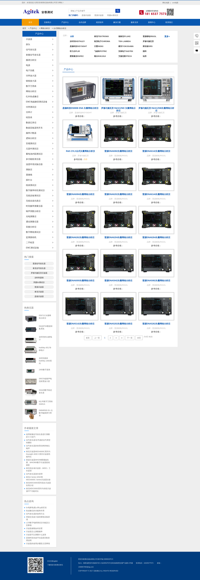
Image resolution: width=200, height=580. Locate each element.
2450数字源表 (44, 370)
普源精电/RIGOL (149, 36)
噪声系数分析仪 (33, 211)
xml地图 (175, 3)
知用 (144, 56)
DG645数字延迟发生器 (45, 391)
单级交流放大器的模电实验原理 (38, 518)
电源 (28, 65)
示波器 (29, 39)
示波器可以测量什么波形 (36, 535)
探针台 (29, 180)
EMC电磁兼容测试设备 (36, 102)
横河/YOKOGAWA (126, 46)
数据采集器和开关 (34, 128)
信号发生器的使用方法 (35, 514)
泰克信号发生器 (39, 268)
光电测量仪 (31, 216)
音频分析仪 (31, 227)
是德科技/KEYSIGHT (78, 46)
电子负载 (30, 70)
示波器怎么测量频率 (34, 531)
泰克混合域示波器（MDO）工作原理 (38, 469)
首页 (30, 22)
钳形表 (29, 117)
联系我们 (169, 22)
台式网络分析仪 (59, 28)
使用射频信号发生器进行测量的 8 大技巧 (38, 435)
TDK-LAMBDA (124, 41)
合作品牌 (82, 22)
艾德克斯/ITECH (125, 56)
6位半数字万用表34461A (46, 402)
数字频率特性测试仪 (35, 190)
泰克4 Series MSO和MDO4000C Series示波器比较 (38, 478)
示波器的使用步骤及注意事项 (38, 543)
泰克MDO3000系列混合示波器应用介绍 (38, 484)
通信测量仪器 (32, 222)
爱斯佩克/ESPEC (77, 56)
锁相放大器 (31, 81)
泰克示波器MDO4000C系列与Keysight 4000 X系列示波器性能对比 (38, 454)
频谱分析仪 (31, 60)
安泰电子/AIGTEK (125, 51)
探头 (28, 44)
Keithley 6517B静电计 (45, 349)
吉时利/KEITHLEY (77, 41)
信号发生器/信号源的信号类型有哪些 (38, 441)
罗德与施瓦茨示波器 (39, 273)
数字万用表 (31, 86)
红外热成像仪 (32, 96)
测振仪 (29, 169)
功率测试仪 (31, 107)
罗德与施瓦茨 (148, 41)
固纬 (144, 51)
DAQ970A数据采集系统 (46, 327)
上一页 (97, 338)
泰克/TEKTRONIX (101, 36)
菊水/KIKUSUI (100, 56)
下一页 (129, 338)
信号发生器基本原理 (34, 474)
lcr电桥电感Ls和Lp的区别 (36, 507)
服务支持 (134, 22)
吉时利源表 (39, 278)
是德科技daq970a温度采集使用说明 (38, 539)
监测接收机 (31, 237)
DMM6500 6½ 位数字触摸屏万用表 (46, 413)
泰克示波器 (39, 292)
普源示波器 (99, 15)
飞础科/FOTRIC (100, 51)
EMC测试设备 (32, 248)
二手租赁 (30, 242)
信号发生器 (31, 49)
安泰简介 (47, 22)
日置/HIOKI (98, 46)
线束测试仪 (31, 185)
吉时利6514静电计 (45, 338)
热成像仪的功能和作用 (35, 511)
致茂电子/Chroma (102, 41)
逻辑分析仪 (31, 138)
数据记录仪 (31, 122)
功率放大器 (31, 76)
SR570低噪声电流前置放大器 (45, 380)
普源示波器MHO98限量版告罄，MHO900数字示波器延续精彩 (38, 462)
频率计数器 (31, 133)
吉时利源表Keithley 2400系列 (45, 360)
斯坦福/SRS (148, 46)
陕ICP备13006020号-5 (105, 559)
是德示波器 (86, 15)
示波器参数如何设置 (34, 528)
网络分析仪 (45, 28)
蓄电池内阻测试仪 (34, 154)
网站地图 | (166, 3)
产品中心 (65, 22)
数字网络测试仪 (33, 232)
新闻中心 (151, 22)
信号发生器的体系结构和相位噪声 (38, 447)
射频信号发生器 (33, 55)
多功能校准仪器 (33, 159)
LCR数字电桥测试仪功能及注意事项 (38, 524)
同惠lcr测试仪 (112, 15)
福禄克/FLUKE (124, 36)
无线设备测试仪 (33, 195)
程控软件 (99, 22)
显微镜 (29, 175)
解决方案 (117, 22)
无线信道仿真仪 (33, 201)
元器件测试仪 (32, 149)
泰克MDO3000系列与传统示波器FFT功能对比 (38, 489)
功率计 (29, 112)
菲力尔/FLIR (75, 51)
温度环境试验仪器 (34, 164)
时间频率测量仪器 (34, 206)
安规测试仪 (31, 143)
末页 (139, 338)
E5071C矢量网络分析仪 (45, 316)
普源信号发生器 (39, 263)
